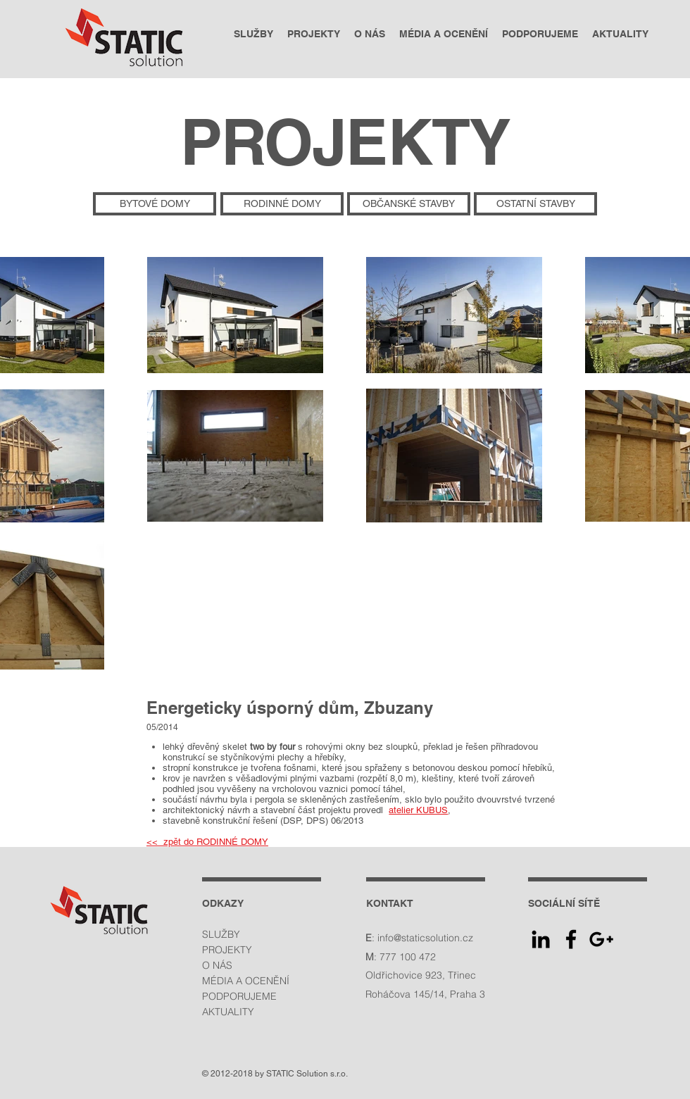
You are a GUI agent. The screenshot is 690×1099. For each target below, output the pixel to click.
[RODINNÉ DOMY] (282, 203)
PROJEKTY (227, 949)
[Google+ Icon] (601, 939)
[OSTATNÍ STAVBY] (535, 203)
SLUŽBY (221, 934)
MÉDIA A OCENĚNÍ (245, 980)
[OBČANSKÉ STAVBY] (408, 203)
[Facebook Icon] (571, 939)
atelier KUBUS (418, 810)
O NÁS (217, 965)
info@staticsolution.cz (425, 937)
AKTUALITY (228, 1011)
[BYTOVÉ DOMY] (154, 203)
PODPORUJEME (239, 996)
